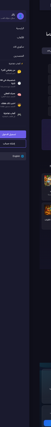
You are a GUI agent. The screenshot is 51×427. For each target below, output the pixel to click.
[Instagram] (41, 387)
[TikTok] (34, 393)
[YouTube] (41, 393)
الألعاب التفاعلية (16, 389)
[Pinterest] (34, 387)
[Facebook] (41, 380)
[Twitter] (34, 380)
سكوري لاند (18, 384)
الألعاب (19, 379)
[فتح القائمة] (13, 5)
